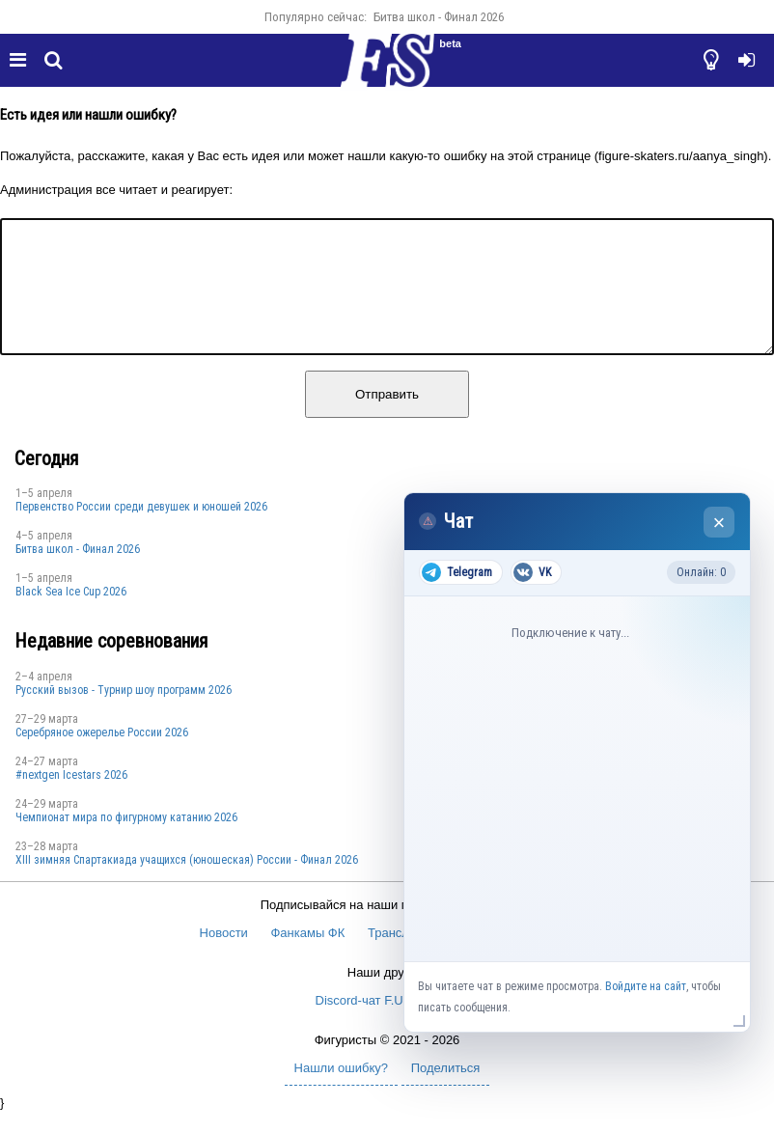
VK (532, 572)
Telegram (457, 572)
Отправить (387, 417)
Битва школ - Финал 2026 (438, 17)
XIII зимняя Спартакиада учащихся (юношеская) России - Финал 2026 (186, 883)
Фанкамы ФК (307, 956)
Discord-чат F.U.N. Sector (387, 1023)
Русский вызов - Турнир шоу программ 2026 (123, 713)
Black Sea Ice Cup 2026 (70, 615)
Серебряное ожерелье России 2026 (101, 755)
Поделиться (446, 1091)
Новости (224, 956)
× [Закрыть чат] (719, 523)
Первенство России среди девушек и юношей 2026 (141, 530)
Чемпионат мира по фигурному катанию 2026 (126, 840)
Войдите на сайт (645, 986)
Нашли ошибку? (341, 1091)
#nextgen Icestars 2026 (71, 798)
